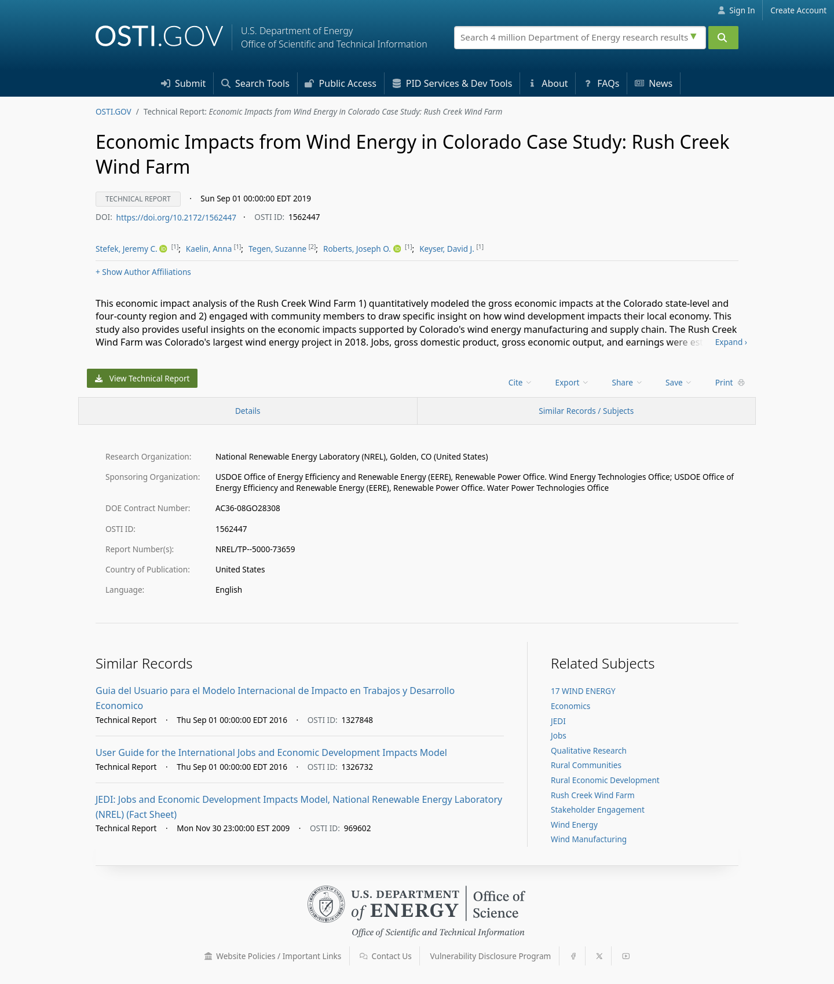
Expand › (731, 341)
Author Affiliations (143, 271)
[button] (208, 956)
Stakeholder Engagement (598, 809)
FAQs (601, 83)
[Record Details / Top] (248, 411)
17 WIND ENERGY (583, 690)
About (548, 83)
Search (255, 83)
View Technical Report (142, 378)
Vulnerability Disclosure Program (490, 955)
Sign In (736, 10)
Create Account (798, 10)
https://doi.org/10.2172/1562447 (176, 216)
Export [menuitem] (572, 382)
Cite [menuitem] (521, 382)
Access (340, 83)
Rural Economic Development (605, 779)
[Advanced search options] (695, 34)
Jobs (558, 735)
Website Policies (273, 955)
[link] (132, 249)
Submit (183, 83)
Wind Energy (574, 824)
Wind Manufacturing (589, 839)
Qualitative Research (589, 750)
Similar (586, 410)
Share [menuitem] (627, 382)
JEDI (558, 720)
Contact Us (386, 955)
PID (452, 83)
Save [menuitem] (679, 382)
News (653, 83)
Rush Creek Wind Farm (593, 795)
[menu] (132, 249)
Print (730, 382)
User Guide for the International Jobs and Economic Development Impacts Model (271, 752)
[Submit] (723, 37)
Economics (570, 705)
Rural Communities (586, 764)
